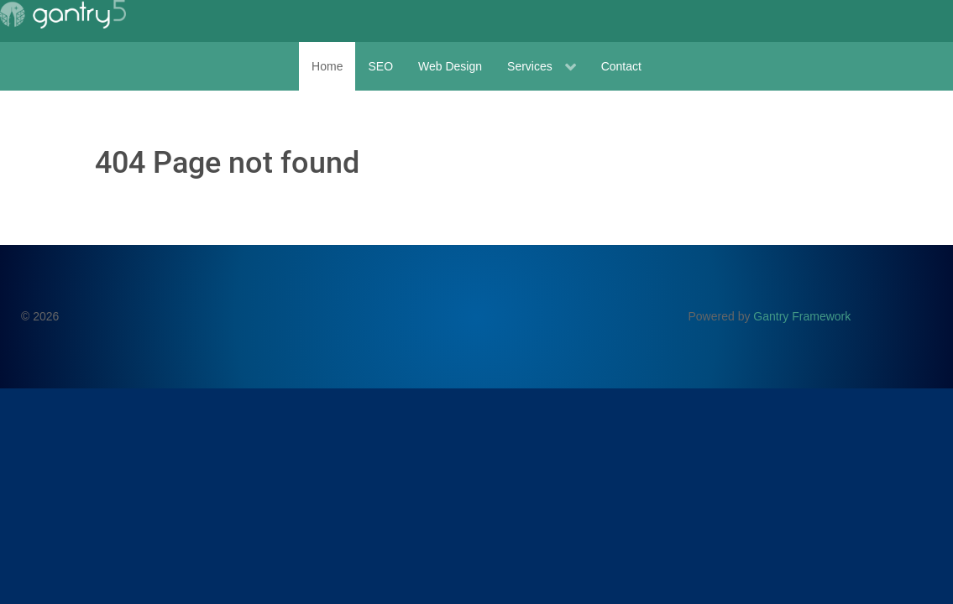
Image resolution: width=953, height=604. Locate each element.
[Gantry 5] (63, 14)
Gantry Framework (802, 316)
